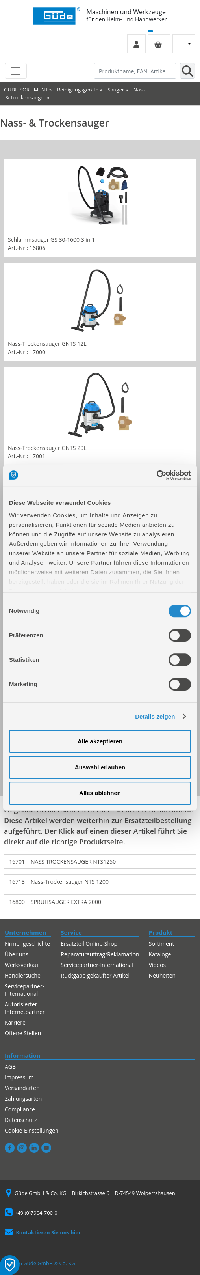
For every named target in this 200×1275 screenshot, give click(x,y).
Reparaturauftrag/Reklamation (100, 954)
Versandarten (22, 1088)
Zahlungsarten (23, 1098)
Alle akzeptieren (100, 741)
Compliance (20, 1109)
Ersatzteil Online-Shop (89, 943)
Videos (157, 965)
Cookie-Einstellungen (32, 1130)
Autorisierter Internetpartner (25, 1008)
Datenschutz (21, 1120)
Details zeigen (155, 716)
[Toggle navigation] (16, 71)
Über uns (16, 954)
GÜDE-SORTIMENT (26, 89)
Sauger (115, 89)
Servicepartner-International (24, 989)
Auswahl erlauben (100, 767)
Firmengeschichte (27, 943)
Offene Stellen (23, 1033)
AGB (10, 1066)
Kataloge (160, 954)
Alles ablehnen (100, 793)
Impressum (19, 1077)
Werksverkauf (22, 965)
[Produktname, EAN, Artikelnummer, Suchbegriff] (135, 71)
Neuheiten (162, 975)
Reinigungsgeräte (77, 89)
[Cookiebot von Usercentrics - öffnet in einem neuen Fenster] (156, 475)
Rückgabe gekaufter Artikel (95, 975)
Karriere (15, 1022)
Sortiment (161, 943)
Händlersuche (23, 975)
